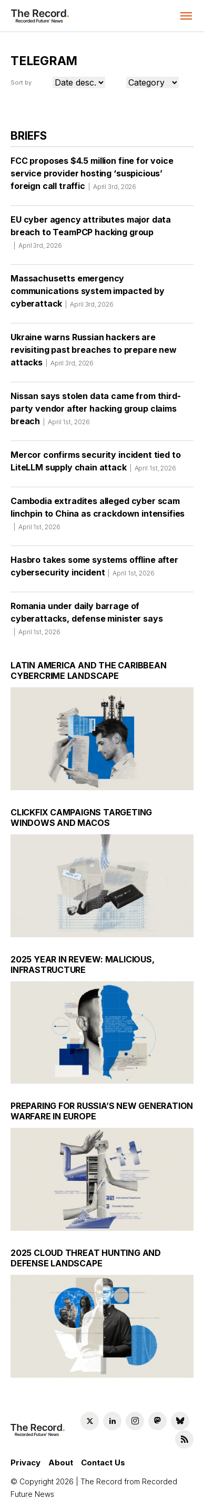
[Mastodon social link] (157, 1409)
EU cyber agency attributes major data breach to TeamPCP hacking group (91, 224)
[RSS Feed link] (184, 1428)
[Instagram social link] (135, 1409)
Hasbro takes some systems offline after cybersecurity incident (94, 558)
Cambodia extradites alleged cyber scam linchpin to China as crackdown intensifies (98, 505)
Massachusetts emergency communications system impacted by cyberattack (88, 283)
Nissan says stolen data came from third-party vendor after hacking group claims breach (96, 400)
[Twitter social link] (89, 1409)
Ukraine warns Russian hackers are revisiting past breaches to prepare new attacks (94, 341)
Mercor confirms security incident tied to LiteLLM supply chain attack (95, 453)
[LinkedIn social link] (112, 1409)
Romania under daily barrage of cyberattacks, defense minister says (86, 610)
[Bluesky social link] (180, 1409)
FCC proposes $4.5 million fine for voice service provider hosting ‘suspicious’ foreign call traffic (92, 165)
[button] (186, 15)
